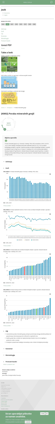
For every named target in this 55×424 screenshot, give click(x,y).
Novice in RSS (4, 403)
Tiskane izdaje (4, 401)
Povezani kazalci (5, 41)
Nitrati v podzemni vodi (8, 364)
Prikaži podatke (7, 205)
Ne (47, 413)
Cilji (2, 34)
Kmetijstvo (9, 107)
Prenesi (3, 48)
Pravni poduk (4, 404)
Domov (3, 107)
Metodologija (5, 38)
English (5, 15)
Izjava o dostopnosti (5, 406)
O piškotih (28, 422)
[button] (27, 65)
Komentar (4, 36)
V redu (42, 413)
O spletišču (3, 398)
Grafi (2, 31)
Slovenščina (7, 13)
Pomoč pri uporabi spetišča (7, 399)
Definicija (3, 29)
